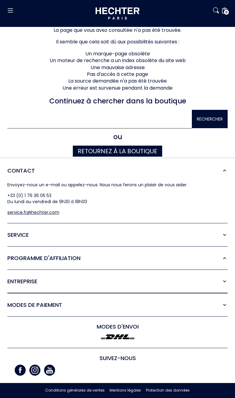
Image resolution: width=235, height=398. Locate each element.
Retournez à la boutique (117, 151)
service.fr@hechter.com (33, 212)
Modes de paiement (34, 305)
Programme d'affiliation (43, 258)
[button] (44, 10)
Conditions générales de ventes (75, 390)
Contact (21, 170)
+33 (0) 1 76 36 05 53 (29, 195)
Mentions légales (125, 390)
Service (18, 235)
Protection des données (168, 390)
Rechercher (210, 119)
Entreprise (22, 281)
